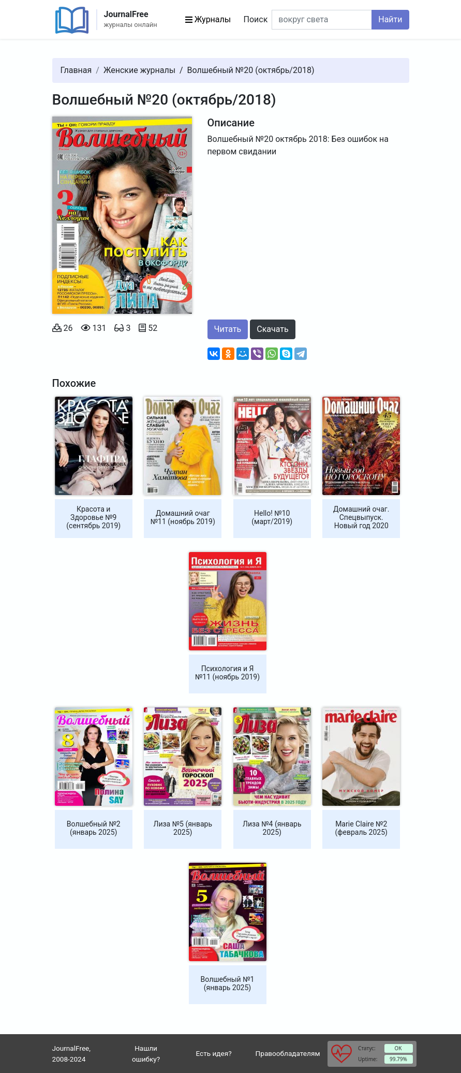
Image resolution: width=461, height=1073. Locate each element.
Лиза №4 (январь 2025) (272, 828)
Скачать (272, 329)
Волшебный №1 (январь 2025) (228, 983)
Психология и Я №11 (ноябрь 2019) (227, 672)
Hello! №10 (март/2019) (271, 517)
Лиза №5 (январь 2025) (182, 828)
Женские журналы (139, 70)
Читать (228, 329)
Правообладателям (288, 1053)
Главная (76, 70)
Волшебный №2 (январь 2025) (94, 828)
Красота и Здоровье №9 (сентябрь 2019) (93, 517)
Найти (390, 19)
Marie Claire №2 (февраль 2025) (361, 828)
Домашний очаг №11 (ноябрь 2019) (183, 517)
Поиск (256, 19)
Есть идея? (214, 1053)
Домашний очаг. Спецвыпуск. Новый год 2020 (361, 517)
